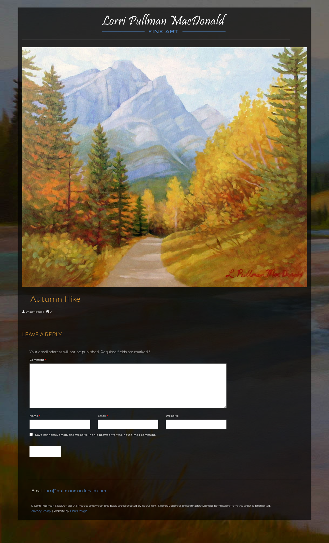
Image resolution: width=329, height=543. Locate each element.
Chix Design (78, 511)
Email (103, 416)
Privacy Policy (41, 511)
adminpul (36, 311)
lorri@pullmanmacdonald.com (75, 490)
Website (172, 416)
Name (35, 416)
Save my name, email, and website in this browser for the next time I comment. (95, 435)
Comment (38, 359)
